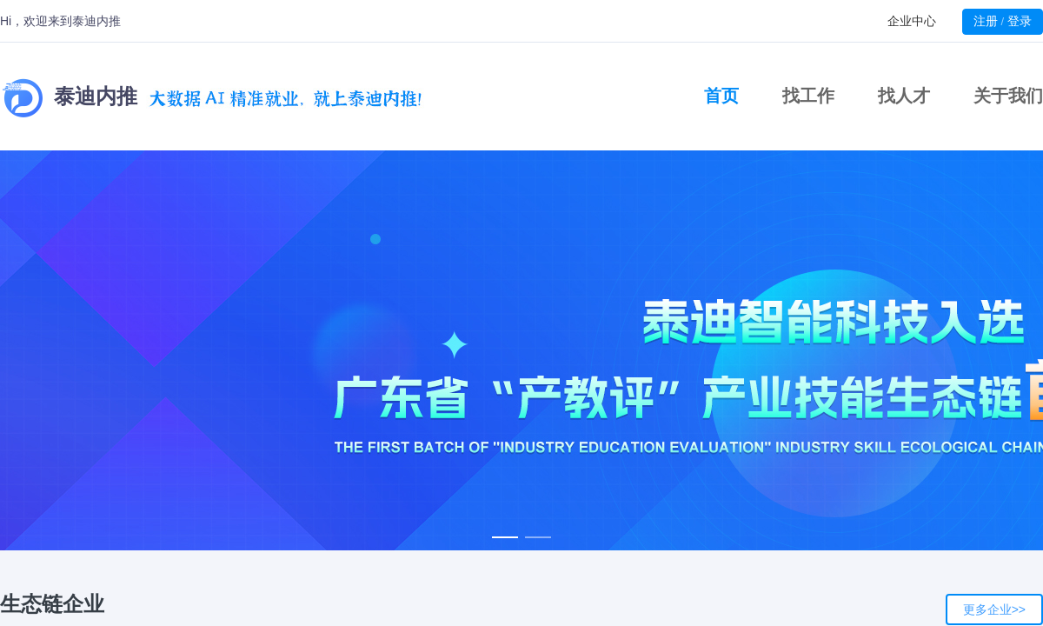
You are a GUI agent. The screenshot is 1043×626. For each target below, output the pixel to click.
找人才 (904, 95)
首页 (721, 95)
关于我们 (1008, 95)
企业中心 (911, 21)
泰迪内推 (212, 96)
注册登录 (1002, 21)
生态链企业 (52, 604)
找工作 (808, 95)
